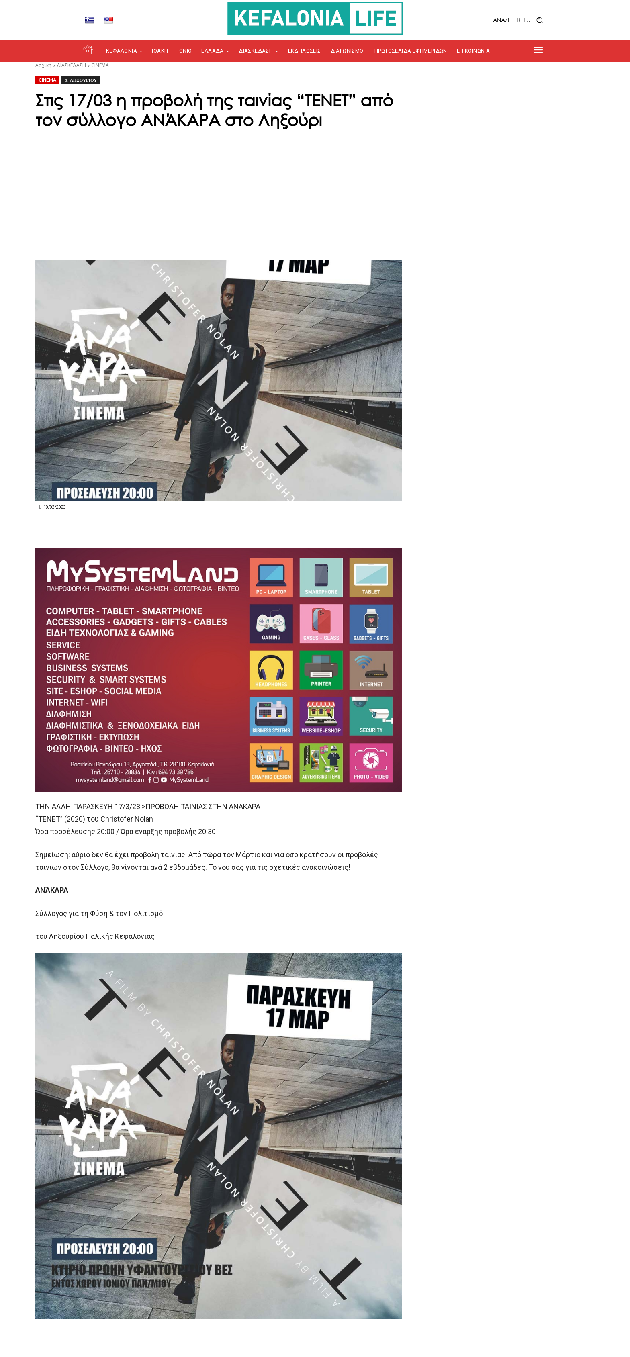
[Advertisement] (315, 191)
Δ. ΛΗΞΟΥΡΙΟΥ (80, 80)
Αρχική (43, 65)
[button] (497, 20)
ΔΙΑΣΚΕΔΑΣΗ (71, 65)
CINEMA (100, 65)
